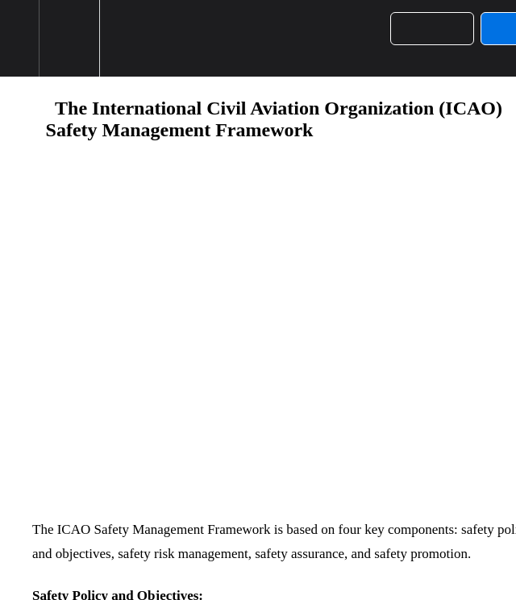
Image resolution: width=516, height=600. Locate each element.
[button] (19, 38)
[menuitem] (69, 38)
